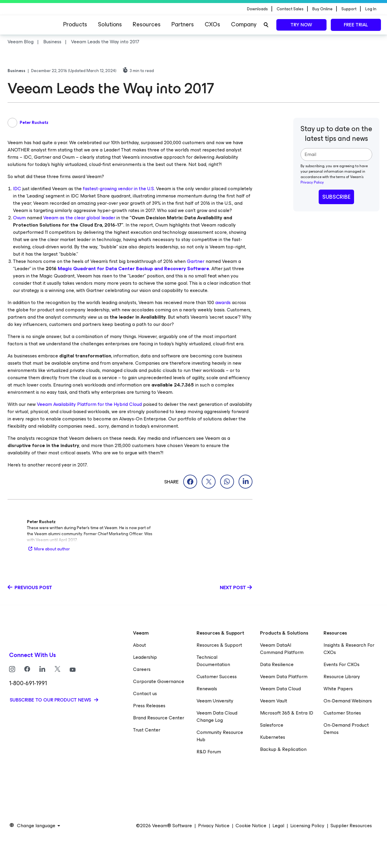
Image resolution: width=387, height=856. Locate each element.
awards (223, 302)
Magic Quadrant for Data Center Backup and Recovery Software (133, 268)
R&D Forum (209, 752)
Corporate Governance (158, 681)
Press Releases (149, 706)
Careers (142, 669)
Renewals (207, 689)
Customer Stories (342, 713)
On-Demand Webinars (348, 701)
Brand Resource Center (158, 718)
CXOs (212, 24)
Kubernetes (272, 737)
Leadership (145, 657)
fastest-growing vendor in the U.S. (119, 188)
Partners (182, 24)
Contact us (145, 693)
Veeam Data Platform (283, 676)
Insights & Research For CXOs (349, 648)
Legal (278, 825)
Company (243, 24)
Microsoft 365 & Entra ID (286, 713)
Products (75, 24)
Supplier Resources (351, 825)
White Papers (338, 689)
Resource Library (342, 676)
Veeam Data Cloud (280, 689)
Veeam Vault (273, 701)
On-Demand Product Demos (346, 728)
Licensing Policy (307, 825)
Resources (147, 24)
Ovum (19, 218)
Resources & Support (219, 645)
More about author (48, 549)
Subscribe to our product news (51, 700)
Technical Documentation (213, 661)
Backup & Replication (283, 749)
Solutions (110, 24)
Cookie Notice (251, 825)
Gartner (195, 261)
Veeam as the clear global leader (79, 218)
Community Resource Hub (220, 736)
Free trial (356, 25)
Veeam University (215, 701)
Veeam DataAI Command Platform (282, 648)
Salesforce (271, 725)
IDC (17, 188)
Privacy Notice (213, 825)
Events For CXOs (341, 664)
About (139, 645)
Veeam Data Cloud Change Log (217, 716)
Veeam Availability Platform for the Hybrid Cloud (89, 404)
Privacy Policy (312, 182)
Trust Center (146, 730)
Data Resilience (277, 664)
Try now (301, 25)
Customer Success (217, 676)
